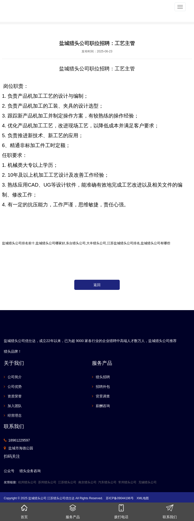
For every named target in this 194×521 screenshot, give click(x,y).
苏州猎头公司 (47, 482)
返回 (97, 285)
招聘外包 (103, 387)
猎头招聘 (103, 377)
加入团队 (15, 406)
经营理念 (15, 415)
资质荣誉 (15, 396)
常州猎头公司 (127, 482)
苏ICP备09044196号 (119, 498)
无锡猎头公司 (147, 482)
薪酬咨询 (103, 406)
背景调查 (103, 396)
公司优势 (15, 387)
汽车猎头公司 (107, 482)
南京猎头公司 (87, 482)
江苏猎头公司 (67, 482)
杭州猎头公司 (27, 482)
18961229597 (19, 440)
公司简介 (15, 377)
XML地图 (143, 498)
